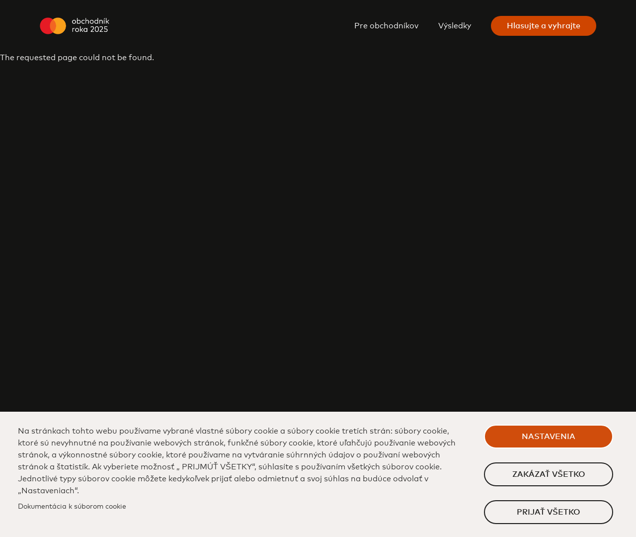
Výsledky (454, 26)
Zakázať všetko (548, 474)
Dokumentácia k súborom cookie (72, 506)
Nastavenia (548, 437)
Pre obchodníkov (386, 26)
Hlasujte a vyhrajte (543, 26)
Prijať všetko (548, 512)
